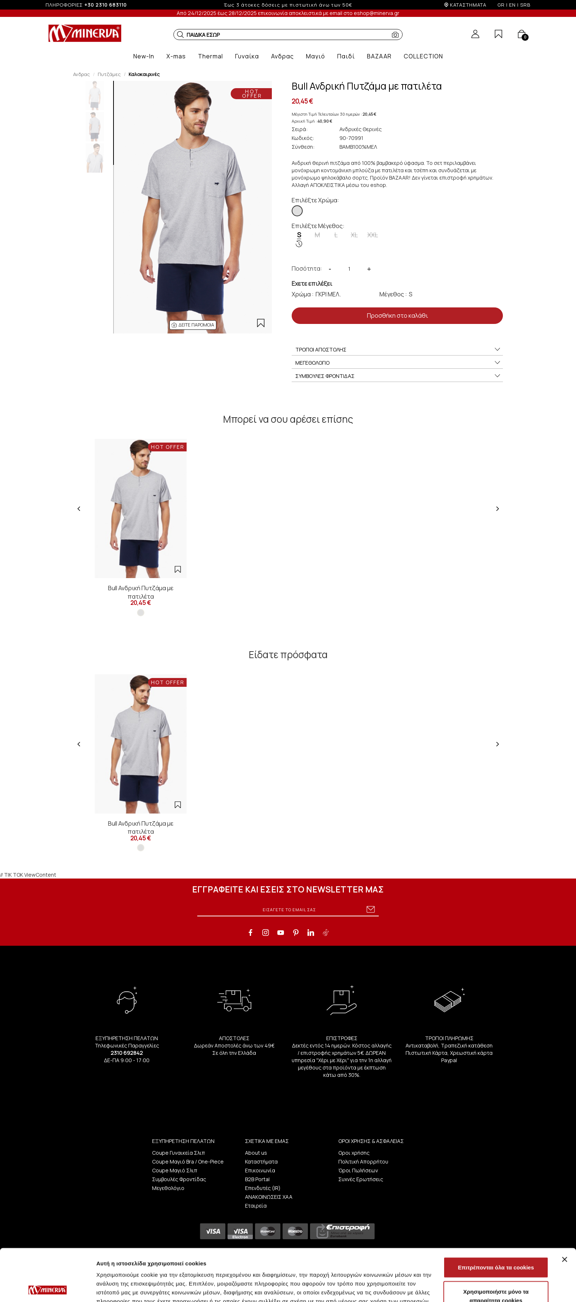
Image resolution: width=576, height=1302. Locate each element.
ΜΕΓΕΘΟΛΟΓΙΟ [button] (398, 363)
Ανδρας (81, 74)
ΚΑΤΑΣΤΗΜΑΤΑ (468, 4)
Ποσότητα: (307, 268)
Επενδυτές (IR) (263, 1187)
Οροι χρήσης (354, 1152)
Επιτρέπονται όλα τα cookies (496, 1215)
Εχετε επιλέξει (312, 283)
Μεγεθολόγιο (168, 1187)
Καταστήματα (261, 1161)
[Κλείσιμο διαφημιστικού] (564, 1207)
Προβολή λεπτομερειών (436, 1287)
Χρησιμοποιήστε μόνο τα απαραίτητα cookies (496, 1243)
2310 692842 (127, 1052)
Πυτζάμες (109, 74)
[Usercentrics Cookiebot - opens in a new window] (47, 1287)
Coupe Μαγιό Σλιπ (174, 1170)
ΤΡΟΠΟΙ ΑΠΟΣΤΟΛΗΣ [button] (398, 349)
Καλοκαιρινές (144, 74)
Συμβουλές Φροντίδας (179, 1179)
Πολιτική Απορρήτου (363, 1161)
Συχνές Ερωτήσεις (360, 1179)
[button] (180, 34)
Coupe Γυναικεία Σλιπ (178, 1152)
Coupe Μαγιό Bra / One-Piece (188, 1161)
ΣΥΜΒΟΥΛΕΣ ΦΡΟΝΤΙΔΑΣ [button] (398, 376)
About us (256, 1152)
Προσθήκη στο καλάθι (397, 315)
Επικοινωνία (260, 1170)
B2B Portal (257, 1179)
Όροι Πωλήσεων (358, 1170)
